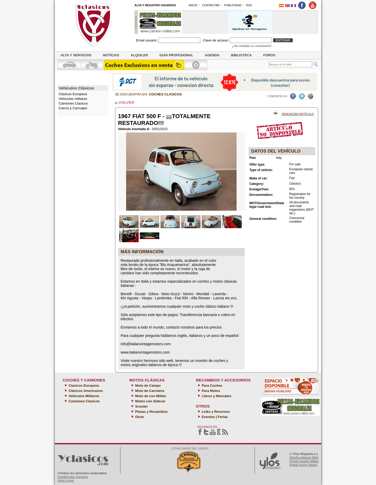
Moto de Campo (147, 385)
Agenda (212, 55)
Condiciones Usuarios (72, 477)
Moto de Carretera (149, 391)
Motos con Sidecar (149, 401)
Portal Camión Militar (304, 461)
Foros (269, 55)
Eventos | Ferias (214, 417)
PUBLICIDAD (233, 5)
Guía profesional (176, 55)
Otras (139, 417)
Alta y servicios (76, 55)
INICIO (193, 5)
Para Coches (211, 385)
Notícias (111, 55)
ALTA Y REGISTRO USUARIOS (155, 5)
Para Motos (210, 391)
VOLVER (126, 102)
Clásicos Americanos (85, 391)
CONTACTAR (211, 5)
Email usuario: (146, 40)
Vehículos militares (73, 99)
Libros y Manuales (216, 396)
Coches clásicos (165, 94)
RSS (249, 5)
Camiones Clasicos (73, 103)
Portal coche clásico (304, 465)
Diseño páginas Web (304, 457)
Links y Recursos (215, 412)
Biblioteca (241, 55)
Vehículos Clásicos (76, 88)
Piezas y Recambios (151, 412)
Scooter (141, 406)
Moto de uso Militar (150, 396)
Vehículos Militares (83, 396)
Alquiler (139, 55)
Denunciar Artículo (298, 114)
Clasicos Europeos (83, 385)
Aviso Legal (65, 480)
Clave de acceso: (216, 40)
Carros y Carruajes (73, 108)
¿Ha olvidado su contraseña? (252, 45)
